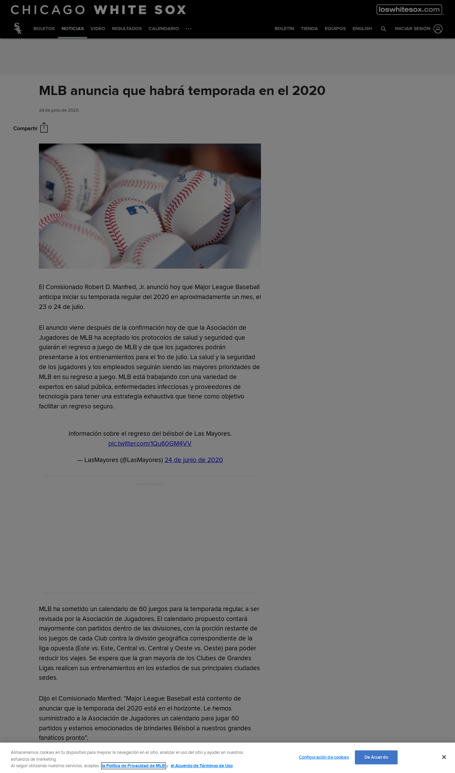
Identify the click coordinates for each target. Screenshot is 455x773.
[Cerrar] (444, 756)
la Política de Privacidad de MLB (133, 766)
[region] (227, 758)
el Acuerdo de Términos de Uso (202, 766)
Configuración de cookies (324, 757)
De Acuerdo (376, 757)
